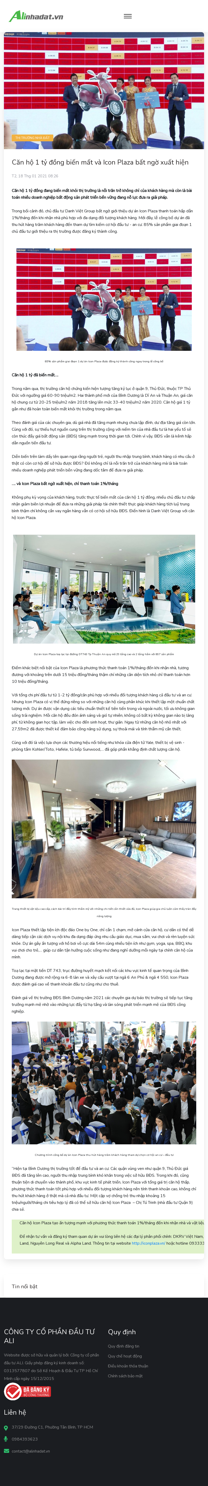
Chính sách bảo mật (125, 1376)
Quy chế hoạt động (125, 1356)
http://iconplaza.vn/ (148, 1243)
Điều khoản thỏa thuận (128, 1366)
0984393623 (25, 1439)
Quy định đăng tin (123, 1346)
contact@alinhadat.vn (31, 1451)
